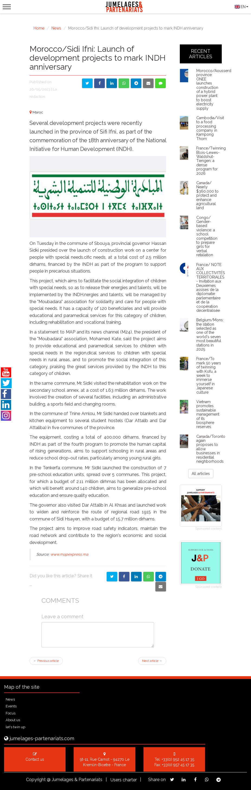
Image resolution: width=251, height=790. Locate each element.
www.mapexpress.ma (69, 554)
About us (13, 720)
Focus (10, 713)
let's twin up (15, 727)
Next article (152, 661)
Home (39, 28)
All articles (201, 473)
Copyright (36, 779)
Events (11, 706)
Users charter (123, 779)
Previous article (46, 661)
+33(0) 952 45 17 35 (178, 759)
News (56, 28)
